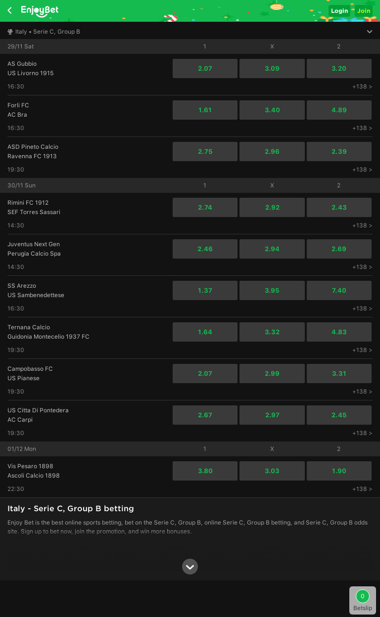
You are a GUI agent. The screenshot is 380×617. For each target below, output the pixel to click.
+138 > (362, 86)
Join (363, 10)
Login (339, 10)
